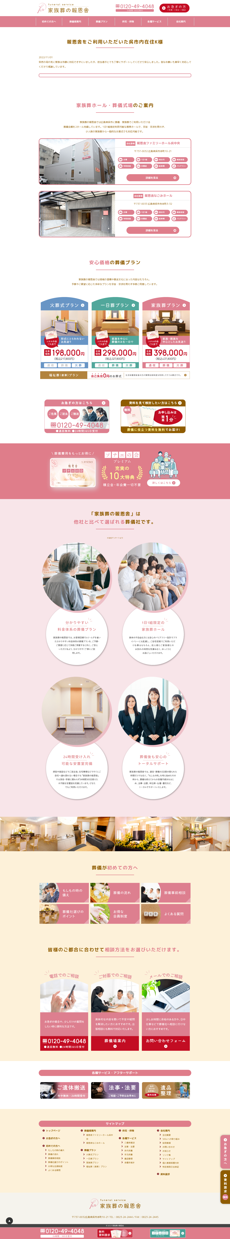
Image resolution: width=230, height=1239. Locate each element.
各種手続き (129, 1162)
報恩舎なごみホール (95, 1143)
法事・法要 (129, 1146)
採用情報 (167, 1143)
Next (193, 1090)
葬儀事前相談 (54, 1158)
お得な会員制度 (55, 1166)
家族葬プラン (92, 1162)
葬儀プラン (102, 21)
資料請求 (165, 1174)
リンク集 (167, 1155)
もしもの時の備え (56, 1150)
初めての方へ (49, 21)
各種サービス (154, 21)
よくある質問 (54, 1170)
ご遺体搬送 (129, 1142)
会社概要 (167, 1135)
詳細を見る (162, 177)
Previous (36, 1090)
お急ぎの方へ (53, 1138)
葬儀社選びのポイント (58, 1162)
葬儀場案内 (75, 21)
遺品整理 (128, 1158)
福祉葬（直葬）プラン (96, 1166)
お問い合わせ (169, 1146)
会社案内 (181, 21)
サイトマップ (169, 1158)
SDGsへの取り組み (171, 1139)
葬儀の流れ (53, 1154)
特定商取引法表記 (171, 1166)
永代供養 (128, 1150)
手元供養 (128, 1154)
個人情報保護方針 (171, 1162)
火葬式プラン (92, 1154)
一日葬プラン (92, 1158)
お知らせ (167, 1151)
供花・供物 (128, 21)
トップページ (53, 1130)
